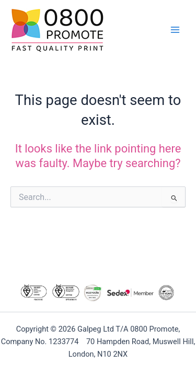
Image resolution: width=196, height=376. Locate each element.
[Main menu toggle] (175, 29)
